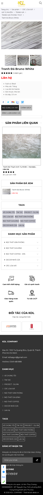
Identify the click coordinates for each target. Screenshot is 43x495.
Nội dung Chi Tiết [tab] (10, 108)
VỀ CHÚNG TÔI (9, 212)
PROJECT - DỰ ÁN (31, 212)
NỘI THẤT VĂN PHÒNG (24, 217)
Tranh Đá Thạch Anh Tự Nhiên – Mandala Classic (19, 167)
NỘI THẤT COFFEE (27, 221)
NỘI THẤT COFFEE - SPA (14, 254)
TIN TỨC (19, 212)
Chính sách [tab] (26, 108)
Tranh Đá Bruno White (21, 190)
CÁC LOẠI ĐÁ (8, 217)
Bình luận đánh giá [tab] (11, 113)
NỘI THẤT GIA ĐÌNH (11, 221)
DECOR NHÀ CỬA (10, 225)
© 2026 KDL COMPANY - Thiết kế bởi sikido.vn (21, 492)
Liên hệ (21, 225)
